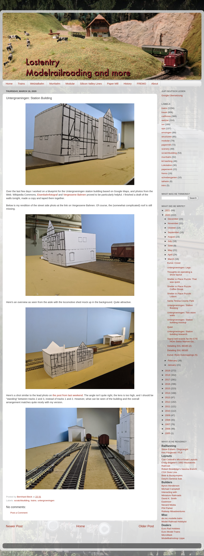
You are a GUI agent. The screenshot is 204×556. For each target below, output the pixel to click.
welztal (165, 120)
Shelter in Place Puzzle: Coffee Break (179, 287)
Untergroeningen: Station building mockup (180, 321)
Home (9, 83)
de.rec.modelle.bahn (172, 518)
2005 (168, 433)
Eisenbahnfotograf (47, 194)
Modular (70, 83)
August (172, 236)
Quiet (170, 327)
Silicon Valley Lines (91, 83)
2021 (168, 210)
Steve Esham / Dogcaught (175, 449)
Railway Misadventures (173, 511)
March (171, 259)
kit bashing (167, 161)
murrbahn (166, 157)
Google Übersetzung (172, 95)
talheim (165, 181)
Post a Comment (19, 512)
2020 (168, 215)
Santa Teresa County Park (180, 301)
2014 (168, 393)
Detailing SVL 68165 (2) (179, 346)
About (154, 83)
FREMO (141, 83)
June (170, 245)
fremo (164, 173)
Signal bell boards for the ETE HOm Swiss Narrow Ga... (182, 340)
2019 (168, 370)
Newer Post (14, 526)
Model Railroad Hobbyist (174, 521)
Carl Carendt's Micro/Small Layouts (179, 459)
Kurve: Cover (174, 263)
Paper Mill (112, 83)
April (170, 254)
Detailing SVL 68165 (177, 350)
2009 (168, 415)
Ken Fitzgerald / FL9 (172, 452)
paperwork (167, 169)
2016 (168, 384)
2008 (168, 420)
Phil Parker (167, 508)
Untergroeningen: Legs (179, 267)
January (172, 365)
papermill (166, 145)
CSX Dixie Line (169, 472)
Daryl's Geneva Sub (172, 478)
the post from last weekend (68, 395)
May (170, 250)
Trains (21, 83)
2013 (168, 397)
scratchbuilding (21, 500)
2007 (168, 424)
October (172, 227)
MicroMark (167, 535)
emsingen (167, 132)
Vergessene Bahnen (74, 194)
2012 (168, 402)
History (128, 83)
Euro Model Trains (171, 531)
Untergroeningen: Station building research (180, 332)
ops (163, 128)
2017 (168, 379)
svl (163, 124)
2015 (168, 388)
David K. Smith (169, 498)
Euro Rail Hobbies (171, 528)
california (166, 116)
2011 (168, 406)
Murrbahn (54, 83)
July (170, 241)
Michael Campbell (171, 489)
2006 (168, 428)
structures (167, 136)
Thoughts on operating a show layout (179, 273)
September (174, 232)
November (173, 223)
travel (164, 112)
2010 (168, 411)
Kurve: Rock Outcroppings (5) (182, 355)
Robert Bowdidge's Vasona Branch (179, 469)
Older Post (146, 526)
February (173, 360)
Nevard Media (169, 505)
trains (33, 500)
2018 (168, 375)
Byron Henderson (170, 485)
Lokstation (167, 165)
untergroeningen (46, 500)
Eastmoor (166, 501)
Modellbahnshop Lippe (173, 538)
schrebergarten (169, 177)
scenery (165, 149)
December (173, 219)
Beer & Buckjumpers (172, 475)
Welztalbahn (37, 83)
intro (164, 185)
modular (166, 140)
